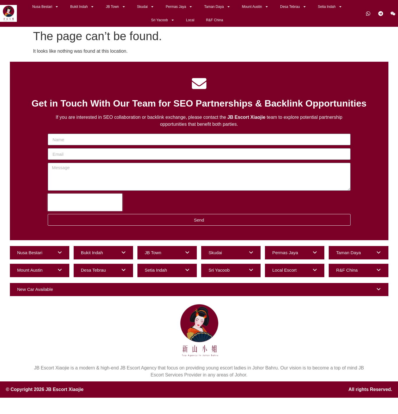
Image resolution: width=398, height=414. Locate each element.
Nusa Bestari (45, 6)
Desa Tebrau (293, 6)
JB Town (115, 6)
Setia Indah (330, 6)
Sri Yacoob (162, 20)
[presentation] (85, 202)
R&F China (214, 20)
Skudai (145, 6)
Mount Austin (255, 6)
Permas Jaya (179, 6)
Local (190, 20)
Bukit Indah (82, 6)
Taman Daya (217, 6)
